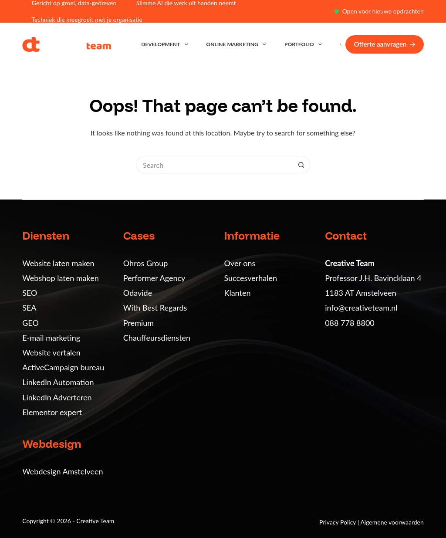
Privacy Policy (338, 522)
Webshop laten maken (60, 278)
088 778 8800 (350, 323)
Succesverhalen (250, 278)
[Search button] (301, 164)
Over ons (240, 263)
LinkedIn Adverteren (56, 397)
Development (166, 44)
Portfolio (304, 44)
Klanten (237, 293)
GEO (30, 323)
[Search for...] (214, 164)
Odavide (137, 293)
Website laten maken (58, 263)
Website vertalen (51, 352)
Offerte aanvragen (384, 44)
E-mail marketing (51, 337)
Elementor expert (52, 412)
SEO (29, 293)
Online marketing (238, 44)
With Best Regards (155, 307)
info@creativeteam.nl (361, 307)
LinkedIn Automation (58, 382)
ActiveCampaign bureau (63, 367)
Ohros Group (145, 263)
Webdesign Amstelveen (62, 471)
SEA (29, 307)
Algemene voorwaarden (391, 522)
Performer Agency (154, 278)
